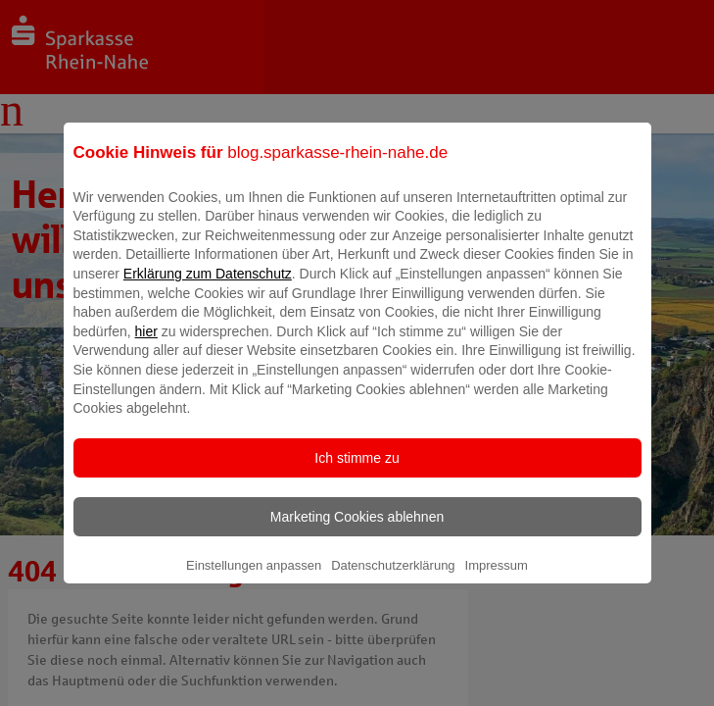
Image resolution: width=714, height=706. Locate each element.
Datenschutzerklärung (392, 579)
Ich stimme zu (356, 471)
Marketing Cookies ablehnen (357, 530)
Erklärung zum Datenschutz (207, 287)
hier (146, 345)
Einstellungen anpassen (253, 579)
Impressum (496, 579)
